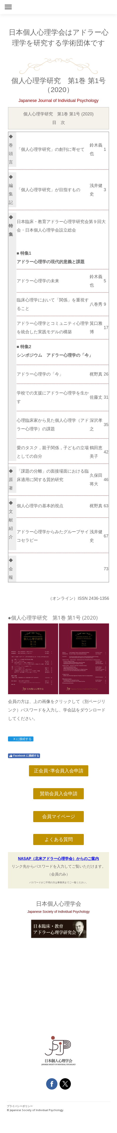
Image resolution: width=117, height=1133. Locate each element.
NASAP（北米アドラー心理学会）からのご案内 (58, 859)
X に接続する (20, 739)
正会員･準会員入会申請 (58, 770)
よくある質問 (58, 839)
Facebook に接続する (24, 756)
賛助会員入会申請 (58, 793)
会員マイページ (58, 816)
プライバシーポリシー (20, 1106)
